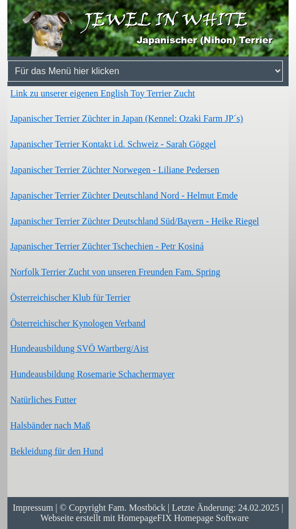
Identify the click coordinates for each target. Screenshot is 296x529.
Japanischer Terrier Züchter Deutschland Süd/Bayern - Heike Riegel (134, 221)
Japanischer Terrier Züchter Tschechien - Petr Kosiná (107, 246)
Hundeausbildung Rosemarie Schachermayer (92, 374)
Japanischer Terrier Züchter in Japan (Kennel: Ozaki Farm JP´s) (126, 118)
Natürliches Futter (43, 400)
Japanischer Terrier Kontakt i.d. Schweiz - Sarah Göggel (113, 144)
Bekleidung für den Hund (56, 451)
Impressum (33, 507)
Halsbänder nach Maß (50, 425)
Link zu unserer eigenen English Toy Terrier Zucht (102, 93)
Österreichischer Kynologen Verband (77, 323)
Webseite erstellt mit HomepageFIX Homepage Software (144, 518)
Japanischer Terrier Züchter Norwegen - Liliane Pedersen (114, 170)
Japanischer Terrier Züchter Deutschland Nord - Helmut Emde (124, 195)
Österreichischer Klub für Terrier (70, 297)
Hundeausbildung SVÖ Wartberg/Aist (79, 348)
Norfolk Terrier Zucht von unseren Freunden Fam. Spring (115, 272)
